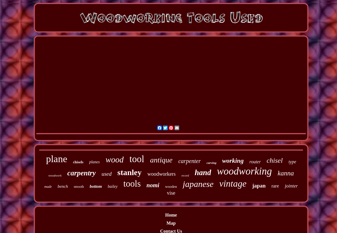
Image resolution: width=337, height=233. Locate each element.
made (48, 187)
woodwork (54, 175)
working (233, 160)
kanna (286, 173)
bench (63, 186)
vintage (232, 183)
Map (171, 223)
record (185, 175)
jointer (291, 186)
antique (161, 160)
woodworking (244, 171)
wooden (171, 186)
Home (171, 215)
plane (56, 159)
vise (171, 193)
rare (275, 186)
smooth (79, 187)
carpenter (189, 161)
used (107, 174)
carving (211, 162)
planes (94, 162)
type (292, 161)
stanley (129, 172)
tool (137, 159)
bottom (96, 186)
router (255, 161)
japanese (198, 184)
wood (115, 159)
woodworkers (161, 174)
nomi (153, 185)
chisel (275, 160)
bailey (112, 186)
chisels (78, 162)
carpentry (81, 173)
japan (258, 186)
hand (203, 172)
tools (132, 184)
